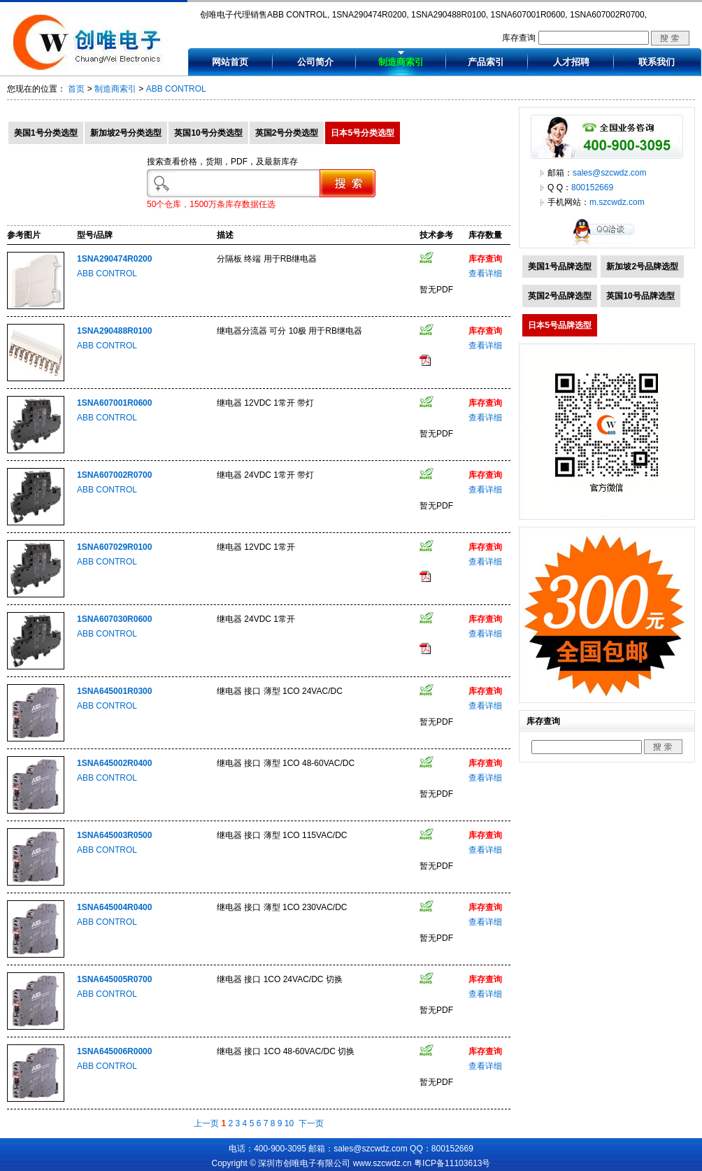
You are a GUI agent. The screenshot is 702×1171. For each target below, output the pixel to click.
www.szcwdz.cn (382, 1163)
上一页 (206, 1123)
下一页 (311, 1123)
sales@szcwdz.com (610, 173)
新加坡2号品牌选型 (642, 266)
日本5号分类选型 (362, 133)
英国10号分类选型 (208, 133)
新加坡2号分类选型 (126, 133)
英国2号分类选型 (287, 133)
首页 (76, 89)
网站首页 (230, 62)
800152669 (592, 187)
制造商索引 (401, 62)
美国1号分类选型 (46, 133)
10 (289, 1123)
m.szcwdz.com (617, 202)
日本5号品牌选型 (560, 325)
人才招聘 (571, 62)
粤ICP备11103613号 (452, 1163)
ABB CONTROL (176, 89)
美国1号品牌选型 (560, 266)
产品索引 (486, 62)
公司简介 (315, 62)
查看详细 (485, 273)
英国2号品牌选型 (560, 296)
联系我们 (656, 62)
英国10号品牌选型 (640, 296)
